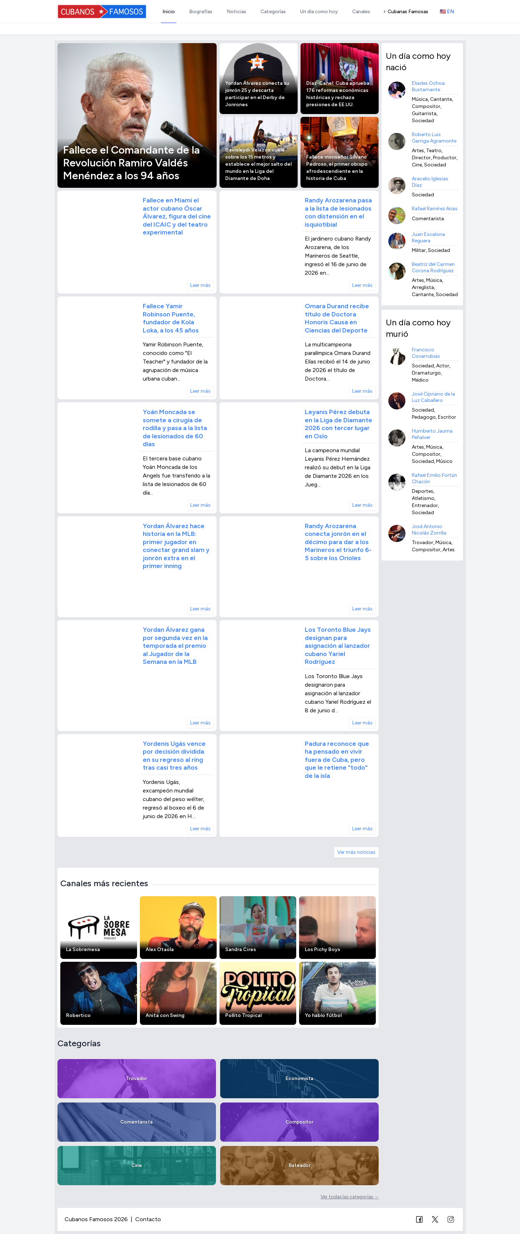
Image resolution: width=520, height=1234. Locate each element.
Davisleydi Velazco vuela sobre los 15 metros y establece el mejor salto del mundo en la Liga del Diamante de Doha (258, 164)
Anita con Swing (165, 1015)
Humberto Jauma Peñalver (432, 434)
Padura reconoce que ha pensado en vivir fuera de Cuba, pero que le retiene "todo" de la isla (337, 760)
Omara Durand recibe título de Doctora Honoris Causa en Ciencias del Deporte (337, 318)
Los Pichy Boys (322, 949)
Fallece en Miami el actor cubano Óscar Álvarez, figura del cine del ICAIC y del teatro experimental (177, 216)
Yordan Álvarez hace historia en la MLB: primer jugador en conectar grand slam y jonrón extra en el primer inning (176, 546)
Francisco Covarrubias (426, 353)
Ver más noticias (356, 852)
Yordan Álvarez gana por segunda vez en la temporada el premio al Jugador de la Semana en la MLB (175, 646)
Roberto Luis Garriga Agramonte (434, 137)
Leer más (200, 285)
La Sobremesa (83, 949)
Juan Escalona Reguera (428, 237)
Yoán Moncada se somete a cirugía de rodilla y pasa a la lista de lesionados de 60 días (175, 428)
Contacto (148, 1219)
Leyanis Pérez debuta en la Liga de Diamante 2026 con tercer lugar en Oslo (338, 424)
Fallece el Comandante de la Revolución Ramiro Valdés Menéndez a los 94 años (131, 162)
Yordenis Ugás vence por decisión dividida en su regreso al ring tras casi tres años (174, 756)
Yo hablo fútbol (323, 1015)
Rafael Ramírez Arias (435, 209)
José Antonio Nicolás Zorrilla (429, 529)
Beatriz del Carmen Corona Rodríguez (433, 267)
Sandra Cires (240, 949)
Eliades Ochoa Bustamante (428, 86)
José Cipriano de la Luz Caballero (433, 397)
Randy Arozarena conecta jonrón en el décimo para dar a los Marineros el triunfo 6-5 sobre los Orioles (338, 542)
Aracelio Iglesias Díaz (430, 182)
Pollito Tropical (243, 1015)
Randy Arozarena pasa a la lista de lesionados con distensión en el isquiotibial (338, 212)
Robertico (78, 1015)
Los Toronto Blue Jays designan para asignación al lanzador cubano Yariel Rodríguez (338, 646)
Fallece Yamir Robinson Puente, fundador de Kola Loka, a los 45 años (171, 318)
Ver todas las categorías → (349, 1196)
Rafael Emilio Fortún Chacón (434, 478)
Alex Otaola (160, 949)
